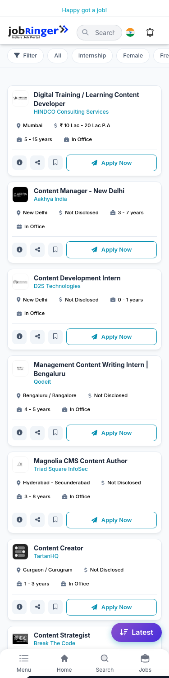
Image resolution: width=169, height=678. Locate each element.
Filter (25, 55)
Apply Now (111, 163)
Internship (92, 55)
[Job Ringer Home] (38, 32)
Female (133, 55)
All (57, 55)
